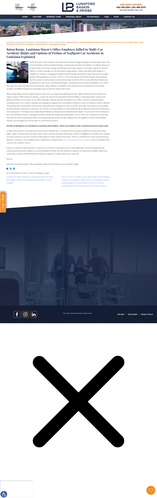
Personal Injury (74, 17)
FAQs (106, 17)
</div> (16, 489)
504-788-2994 (123, 7)
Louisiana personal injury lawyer (76, 140)
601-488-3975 (139, 7)
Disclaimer (132, 314)
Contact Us (129, 17)
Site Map (120, 314)
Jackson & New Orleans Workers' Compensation (27, 42)
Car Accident (59, 42)
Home (25, 17)
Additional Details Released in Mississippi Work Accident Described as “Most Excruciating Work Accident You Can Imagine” (30, 180)
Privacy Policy (147, 314)
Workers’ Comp (53, 17)
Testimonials (93, 17)
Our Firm (37, 17)
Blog (116, 17)
